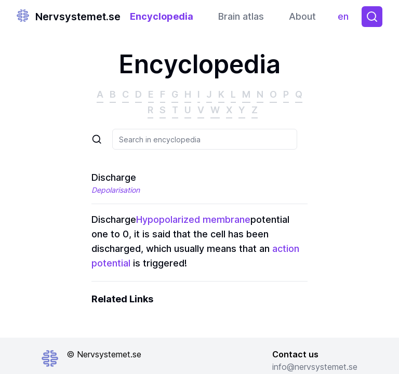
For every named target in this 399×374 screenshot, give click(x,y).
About (302, 16)
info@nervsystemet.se (314, 367)
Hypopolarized (168, 219)
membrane (226, 219)
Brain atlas (241, 16)
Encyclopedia (161, 16)
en (346, 19)
